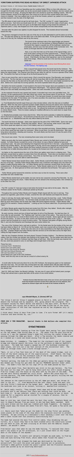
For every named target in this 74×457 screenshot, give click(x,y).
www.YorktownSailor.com (39, 455)
